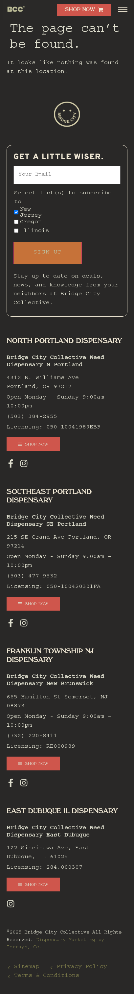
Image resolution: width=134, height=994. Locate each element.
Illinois (34, 231)
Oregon (31, 223)
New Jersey (31, 213)
